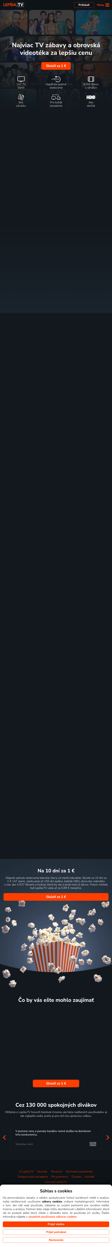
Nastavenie (56, 1240)
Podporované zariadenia (33, 1177)
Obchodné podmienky (79, 1172)
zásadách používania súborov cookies (52, 1217)
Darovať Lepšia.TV (56, 1182)
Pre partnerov (59, 1177)
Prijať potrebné (56, 1232)
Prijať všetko (56, 1224)
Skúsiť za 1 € (56, 66)
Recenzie (56, 1172)
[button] (4, 1137)
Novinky (42, 1172)
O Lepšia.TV (26, 1172)
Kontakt (89, 1177)
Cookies (76, 1177)
